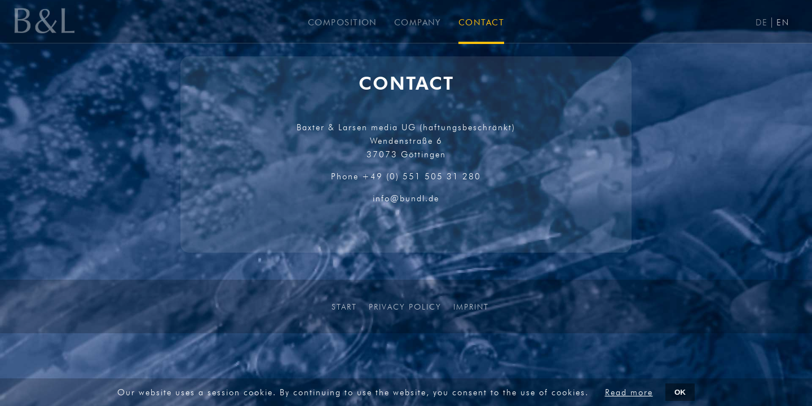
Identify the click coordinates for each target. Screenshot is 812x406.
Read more (629, 392)
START (344, 306)
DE (762, 22)
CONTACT (481, 22)
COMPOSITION (342, 22)
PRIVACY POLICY (405, 306)
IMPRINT (471, 306)
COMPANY (418, 22)
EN (782, 22)
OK (680, 392)
